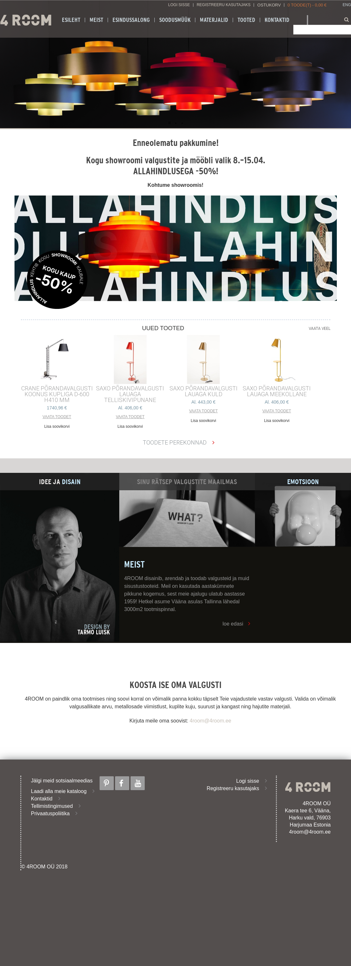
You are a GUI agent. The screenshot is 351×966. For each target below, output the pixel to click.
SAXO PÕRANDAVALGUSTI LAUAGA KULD (204, 391)
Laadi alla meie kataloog (59, 791)
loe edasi (233, 623)
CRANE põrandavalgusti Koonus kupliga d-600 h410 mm (57, 394)
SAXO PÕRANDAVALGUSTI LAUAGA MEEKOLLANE (277, 391)
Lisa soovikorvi (57, 426)
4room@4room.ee (210, 720)
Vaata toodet (57, 417)
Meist (96, 20)
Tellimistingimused (52, 806)
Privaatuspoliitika (50, 813)
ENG (347, 5)
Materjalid (214, 20)
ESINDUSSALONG (131, 20)
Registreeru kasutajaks (223, 5)
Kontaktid (277, 20)
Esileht (71, 20)
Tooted (246, 20)
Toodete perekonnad (175, 442)
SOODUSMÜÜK (174, 20)
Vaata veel (319, 328)
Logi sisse (179, 5)
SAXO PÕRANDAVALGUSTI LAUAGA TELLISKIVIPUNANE (130, 394)
